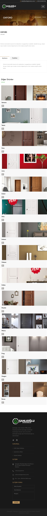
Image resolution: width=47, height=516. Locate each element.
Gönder (16, 502)
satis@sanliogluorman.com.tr (22, 474)
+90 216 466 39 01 (19, 470)
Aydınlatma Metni (18, 451)
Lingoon (27, 513)
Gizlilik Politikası (17, 455)
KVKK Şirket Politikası (18, 448)
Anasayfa (38, 17)
